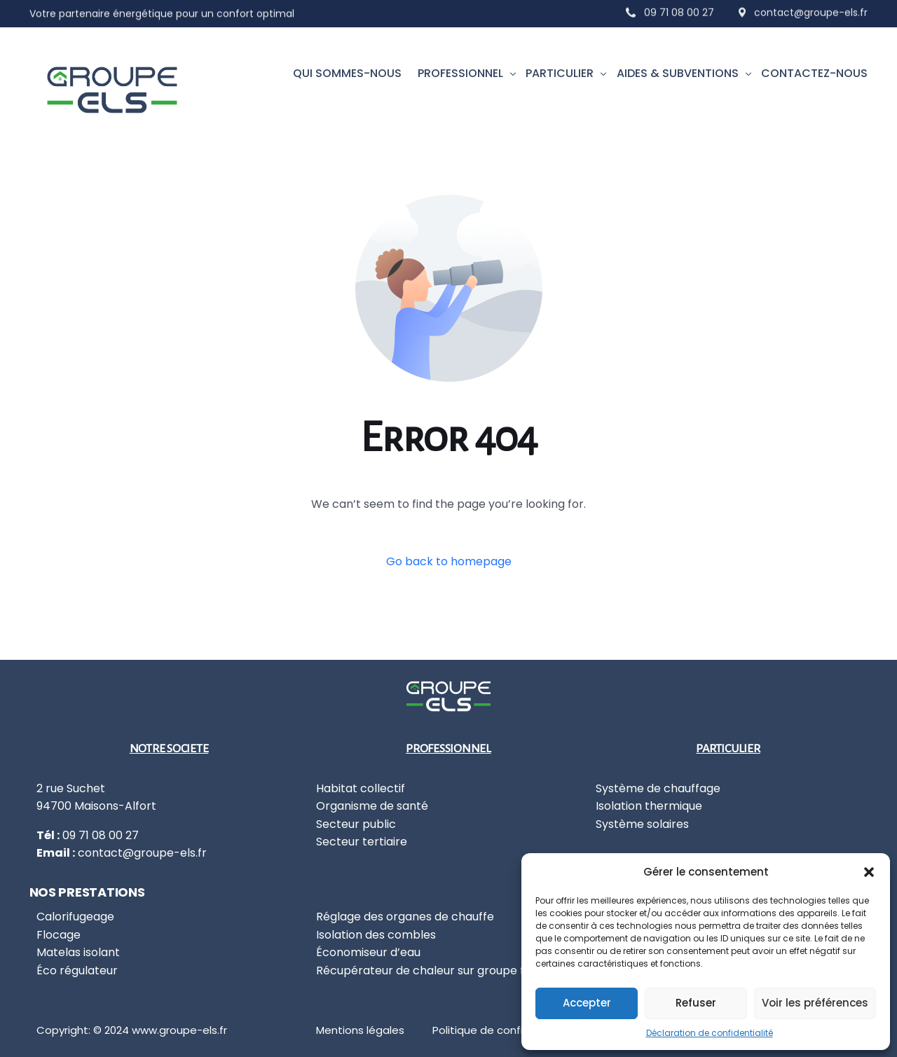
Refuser (696, 1002)
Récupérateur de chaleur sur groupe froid (430, 970)
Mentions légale (357, 1030)
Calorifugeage (75, 917)
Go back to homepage (449, 561)
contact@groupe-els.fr (142, 853)
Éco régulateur (77, 970)
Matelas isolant (78, 952)
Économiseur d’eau (368, 952)
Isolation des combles (376, 935)
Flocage (58, 935)
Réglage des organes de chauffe (405, 917)
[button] (869, 872)
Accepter (587, 1002)
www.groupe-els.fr (179, 1030)
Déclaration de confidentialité (709, 1033)
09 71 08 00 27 (679, 8)
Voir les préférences (815, 1002)
